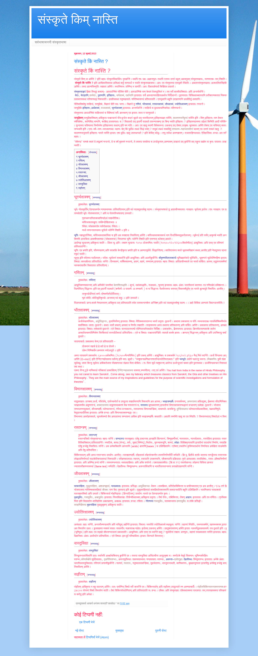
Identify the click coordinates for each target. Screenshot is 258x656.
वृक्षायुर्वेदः (78, 497)
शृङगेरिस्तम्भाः (110, 559)
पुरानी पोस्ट (161, 630)
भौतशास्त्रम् (94, 318)
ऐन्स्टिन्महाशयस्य (125, 370)
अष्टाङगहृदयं (104, 486)
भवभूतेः (182, 359)
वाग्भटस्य (120, 439)
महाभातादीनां (187, 129)
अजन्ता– (170, 559)
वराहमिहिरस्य (80, 505)
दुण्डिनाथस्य (182, 409)
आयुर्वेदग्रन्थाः (144, 486)
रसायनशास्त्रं (157, 104)
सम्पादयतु (96, 197)
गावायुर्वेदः (158, 501)
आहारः (189, 497)
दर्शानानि (129, 95)
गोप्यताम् (92, 152)
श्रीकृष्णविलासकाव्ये (167, 258)
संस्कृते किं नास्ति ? (91, 61)
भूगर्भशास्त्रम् (117, 108)
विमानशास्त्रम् (94, 396)
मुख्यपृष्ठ (120, 630)
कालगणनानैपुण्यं (180, 118)
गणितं (138, 104)
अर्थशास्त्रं (95, 108)
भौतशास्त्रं (146, 104)
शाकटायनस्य (102, 405)
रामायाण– (176, 129)
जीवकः (105, 490)
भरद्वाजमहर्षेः (168, 402)
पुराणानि (101, 95)
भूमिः (76, 235)
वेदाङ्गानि (84, 95)
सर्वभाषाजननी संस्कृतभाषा (50, 42)
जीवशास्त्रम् (94, 481)
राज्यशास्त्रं (105, 108)
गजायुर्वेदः (88, 497)
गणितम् (92, 280)
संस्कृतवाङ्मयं (80, 92)
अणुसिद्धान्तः (101, 321)
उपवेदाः (92, 95)
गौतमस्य (149, 501)
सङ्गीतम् (92, 582)
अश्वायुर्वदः (99, 497)
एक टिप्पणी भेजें (86, 622)
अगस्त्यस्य (192, 402)
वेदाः (77, 95)
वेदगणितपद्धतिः (121, 285)
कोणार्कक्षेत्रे (86, 559)
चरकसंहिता (79, 486)
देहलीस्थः (188, 559)
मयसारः (127, 563)
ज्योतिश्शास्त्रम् (181, 104)
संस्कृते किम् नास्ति (78, 19)
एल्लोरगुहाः (178, 559)
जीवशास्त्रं (169, 104)
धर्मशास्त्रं (120, 95)
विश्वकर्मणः (212, 359)
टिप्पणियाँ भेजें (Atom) (97, 637)
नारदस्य (144, 405)
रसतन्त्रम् (93, 435)
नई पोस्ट (79, 630)
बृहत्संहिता (91, 505)
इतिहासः (111, 95)
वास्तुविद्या (93, 551)
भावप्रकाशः (116, 486)
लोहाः (177, 443)
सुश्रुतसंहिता (91, 486)
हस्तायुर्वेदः (181, 501)
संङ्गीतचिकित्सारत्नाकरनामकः (210, 587)
